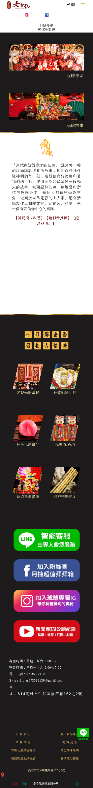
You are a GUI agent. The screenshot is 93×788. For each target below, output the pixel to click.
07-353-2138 (46, 29)
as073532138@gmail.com (45, 680)
